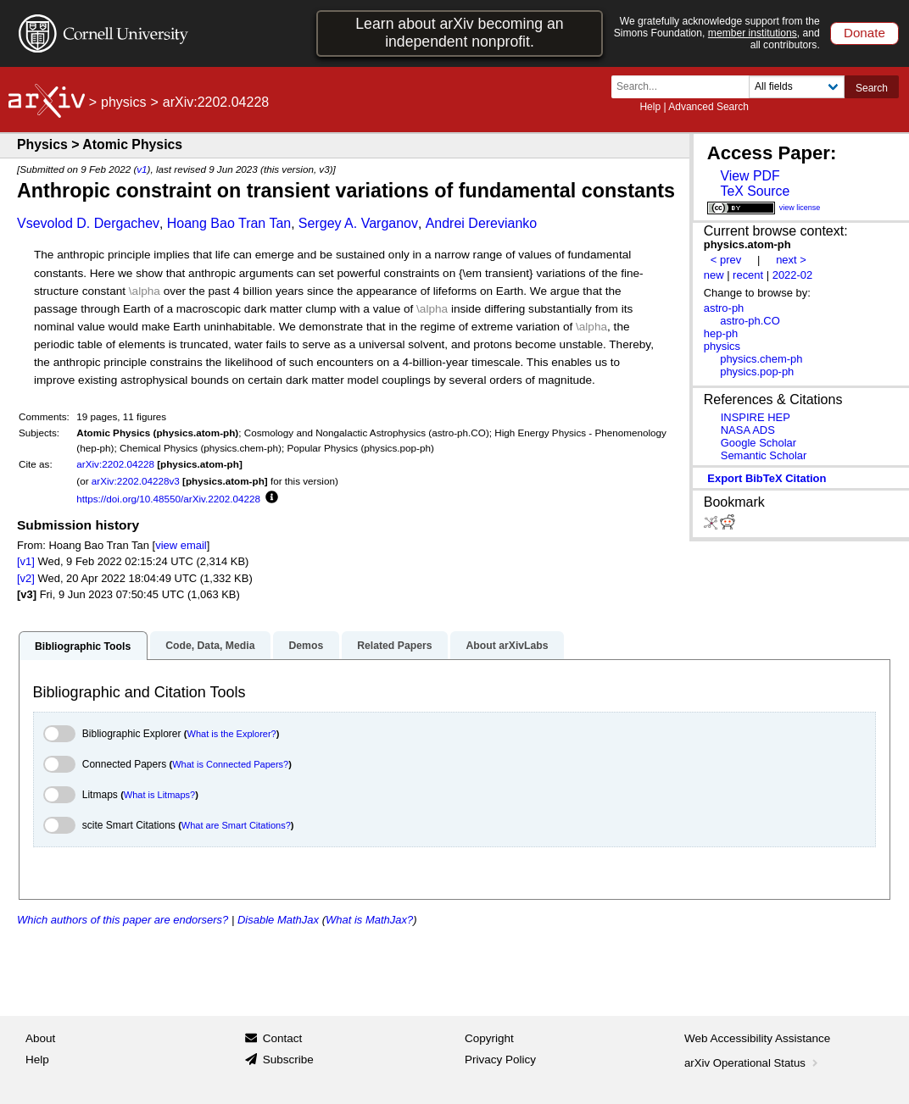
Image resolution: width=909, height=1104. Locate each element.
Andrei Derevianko (482, 223)
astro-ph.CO (750, 320)
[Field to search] (797, 86)
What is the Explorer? (231, 734)
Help (650, 107)
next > (791, 259)
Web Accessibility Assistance (757, 1038)
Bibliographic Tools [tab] (83, 646)
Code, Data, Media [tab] (209, 646)
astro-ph (724, 308)
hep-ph (721, 333)
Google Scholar (758, 442)
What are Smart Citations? (236, 825)
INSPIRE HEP (755, 417)
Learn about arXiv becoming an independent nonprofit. (459, 32)
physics (123, 102)
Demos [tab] (305, 646)
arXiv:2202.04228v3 (136, 480)
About (40, 1038)
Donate (864, 32)
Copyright (489, 1038)
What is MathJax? (369, 919)
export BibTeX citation (766, 478)
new (714, 275)
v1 (142, 169)
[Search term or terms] (685, 86)
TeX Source (754, 191)
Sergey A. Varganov (358, 223)
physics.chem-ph (761, 358)
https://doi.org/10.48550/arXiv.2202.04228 (168, 498)
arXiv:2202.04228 (115, 463)
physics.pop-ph (757, 371)
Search (872, 88)
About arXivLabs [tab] (507, 646)
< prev (726, 259)
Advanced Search (708, 107)
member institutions (752, 33)
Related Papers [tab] (394, 646)
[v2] (26, 578)
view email (180, 545)
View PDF (749, 176)
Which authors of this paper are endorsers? (122, 919)
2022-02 (792, 275)
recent (748, 275)
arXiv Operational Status (752, 1063)
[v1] (26, 561)
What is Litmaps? (159, 795)
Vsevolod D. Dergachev (88, 223)
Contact (283, 1038)
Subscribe (288, 1059)
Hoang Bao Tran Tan (229, 223)
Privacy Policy (500, 1059)
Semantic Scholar (764, 455)
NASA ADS (748, 430)
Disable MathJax (278, 919)
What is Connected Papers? (230, 764)
